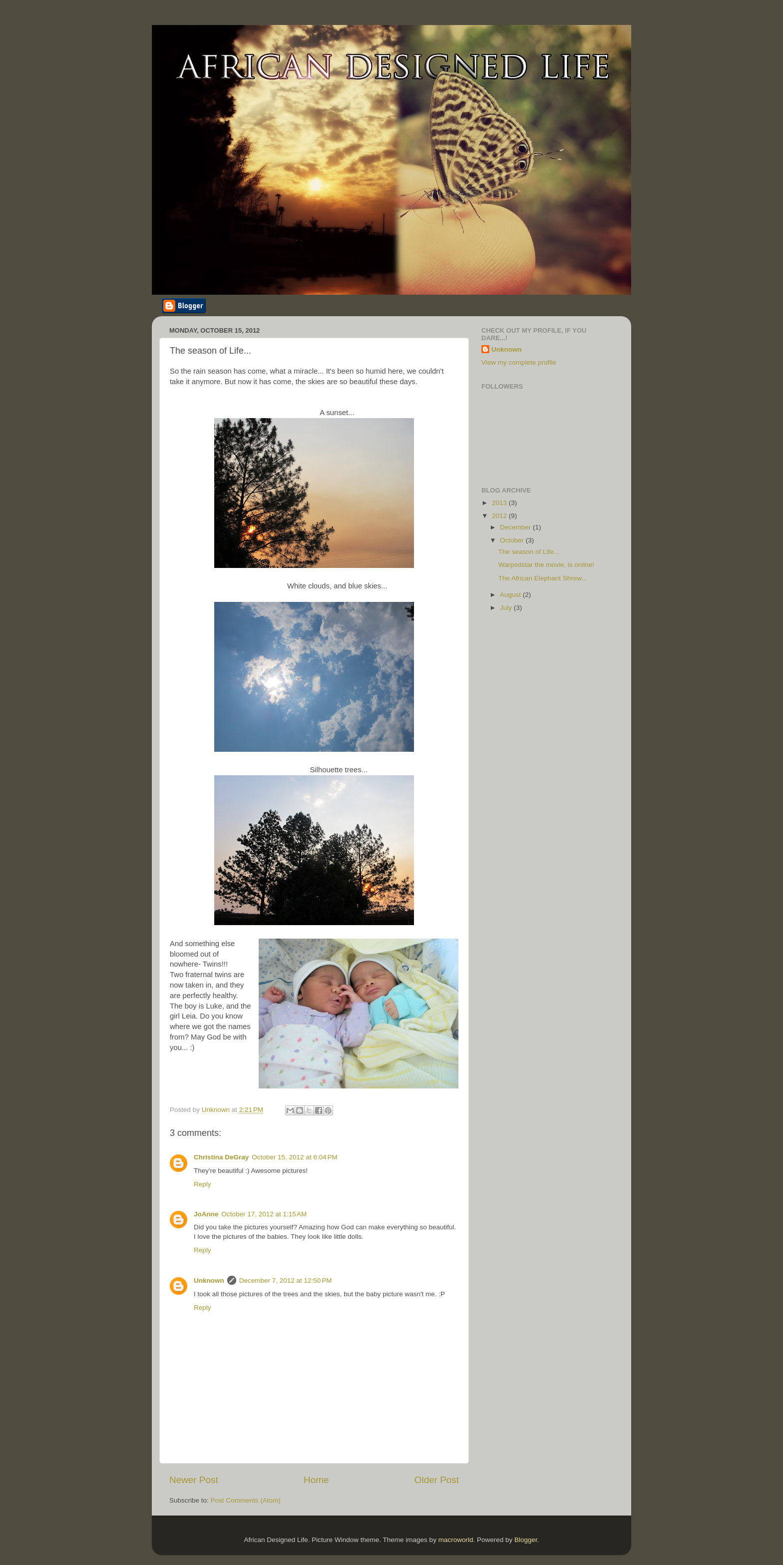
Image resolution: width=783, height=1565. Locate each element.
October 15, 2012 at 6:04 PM (294, 1157)
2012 (500, 516)
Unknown (209, 1280)
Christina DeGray (221, 1157)
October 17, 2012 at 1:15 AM (264, 1214)
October (513, 540)
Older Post (436, 1480)
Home (316, 1480)
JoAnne (206, 1214)
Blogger (525, 1540)
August (511, 594)
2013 (500, 503)
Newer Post (193, 1480)
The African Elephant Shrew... (542, 578)
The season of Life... (528, 551)
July (507, 607)
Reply (202, 1184)
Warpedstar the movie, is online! (546, 564)
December (516, 527)
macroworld (455, 1540)
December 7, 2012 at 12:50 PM (285, 1280)
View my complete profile (518, 362)
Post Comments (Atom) (246, 1500)
